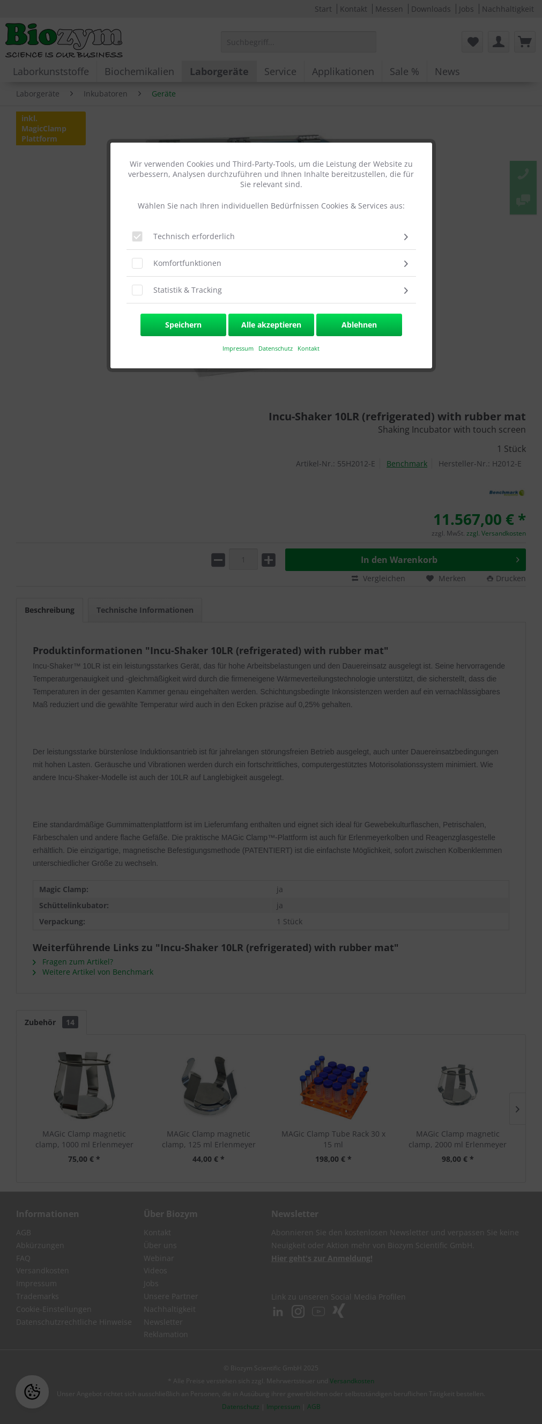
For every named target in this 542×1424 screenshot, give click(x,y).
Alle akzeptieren (271, 325)
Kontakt (309, 348)
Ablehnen (359, 325)
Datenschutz (276, 348)
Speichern (183, 325)
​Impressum (238, 348)
